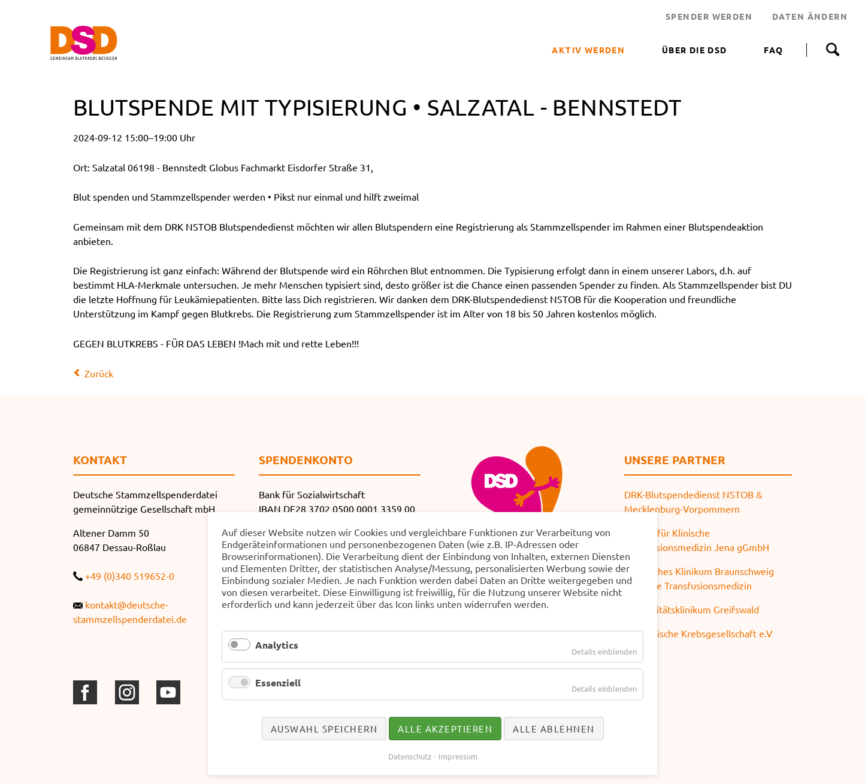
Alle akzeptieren (445, 728)
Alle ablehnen (554, 728)
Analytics (276, 644)
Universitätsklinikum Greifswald (691, 609)
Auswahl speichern (324, 728)
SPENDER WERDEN (709, 16)
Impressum (457, 756)
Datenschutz (409, 756)
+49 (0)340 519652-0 (129, 576)
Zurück (98, 373)
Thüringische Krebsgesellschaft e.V (698, 633)
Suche (832, 49)
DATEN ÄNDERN (810, 16)
